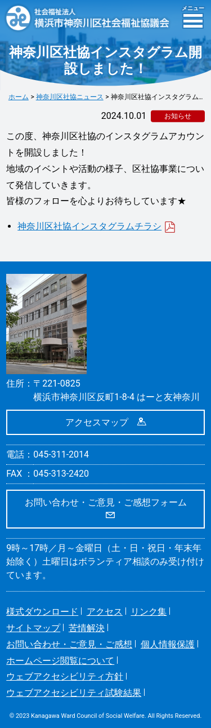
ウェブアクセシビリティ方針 (64, 676)
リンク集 (149, 611)
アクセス (105, 611)
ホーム (18, 97)
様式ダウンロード (42, 611)
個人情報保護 (168, 644)
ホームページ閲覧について (60, 660)
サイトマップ (33, 628)
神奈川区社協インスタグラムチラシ (96, 226)
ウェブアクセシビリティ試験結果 (73, 692)
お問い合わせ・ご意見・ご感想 (69, 644)
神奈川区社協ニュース (70, 97)
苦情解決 (87, 628)
